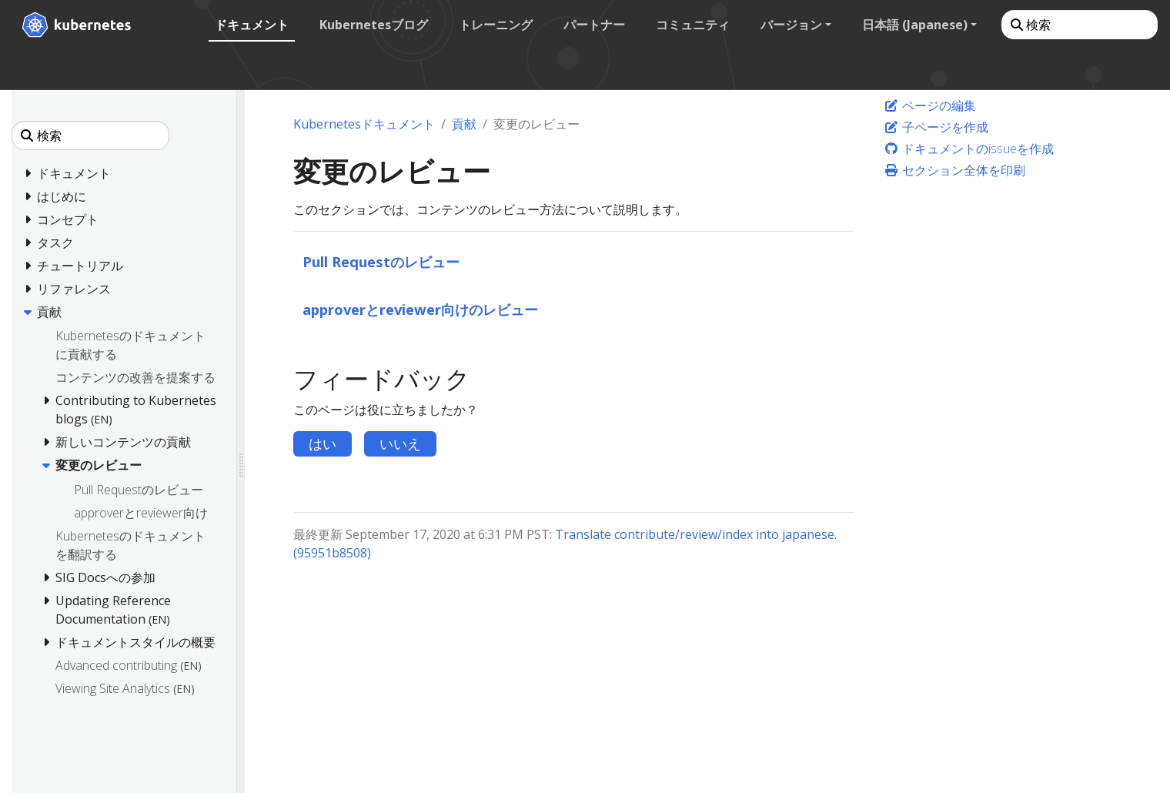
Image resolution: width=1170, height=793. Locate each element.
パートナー (594, 24)
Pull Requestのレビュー (381, 261)
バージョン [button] (791, 24)
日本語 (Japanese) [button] (915, 24)
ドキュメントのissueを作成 (969, 148)
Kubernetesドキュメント (364, 123)
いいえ (400, 443)
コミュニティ (693, 24)
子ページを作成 (936, 127)
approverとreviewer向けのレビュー (420, 309)
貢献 (464, 123)
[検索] (1079, 24)
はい (322, 443)
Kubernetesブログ (373, 24)
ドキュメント (252, 24)
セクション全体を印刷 (954, 170)
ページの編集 (930, 105)
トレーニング (496, 24)
